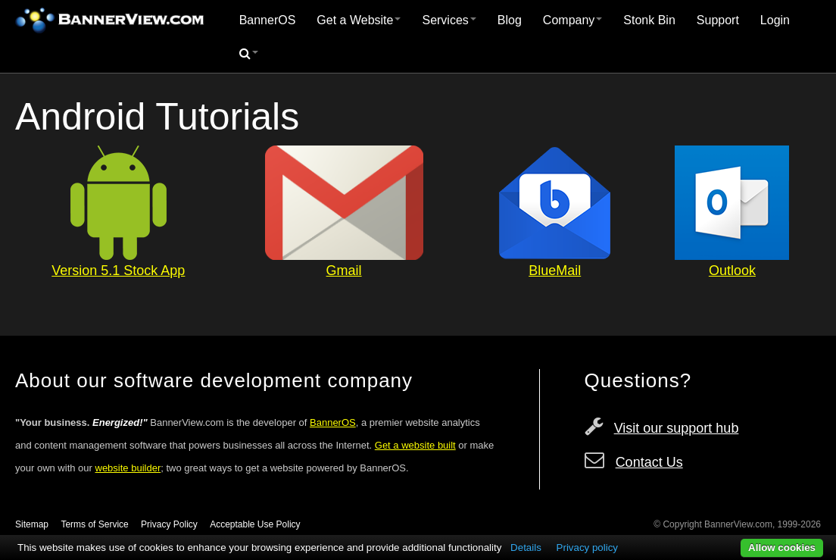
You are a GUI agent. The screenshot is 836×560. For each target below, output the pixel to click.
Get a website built (415, 445)
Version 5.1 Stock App (118, 270)
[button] (249, 53)
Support (718, 20)
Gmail (344, 270)
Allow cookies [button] (782, 547)
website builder (128, 468)
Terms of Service (94, 524)
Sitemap (31, 524)
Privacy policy (587, 547)
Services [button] (449, 20)
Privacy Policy (169, 524)
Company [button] (572, 20)
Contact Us (649, 462)
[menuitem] (268, 20)
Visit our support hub (676, 428)
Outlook (732, 270)
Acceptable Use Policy (255, 524)
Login (775, 20)
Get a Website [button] (359, 20)
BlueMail (555, 270)
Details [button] (525, 547)
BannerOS (267, 20)
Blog (510, 20)
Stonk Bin (649, 20)
